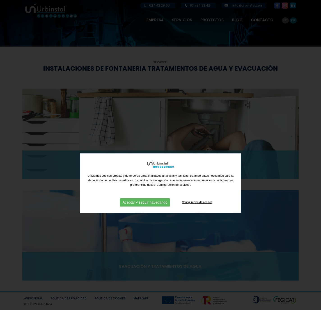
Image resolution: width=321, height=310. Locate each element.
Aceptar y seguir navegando (144, 210)
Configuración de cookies (197, 209)
